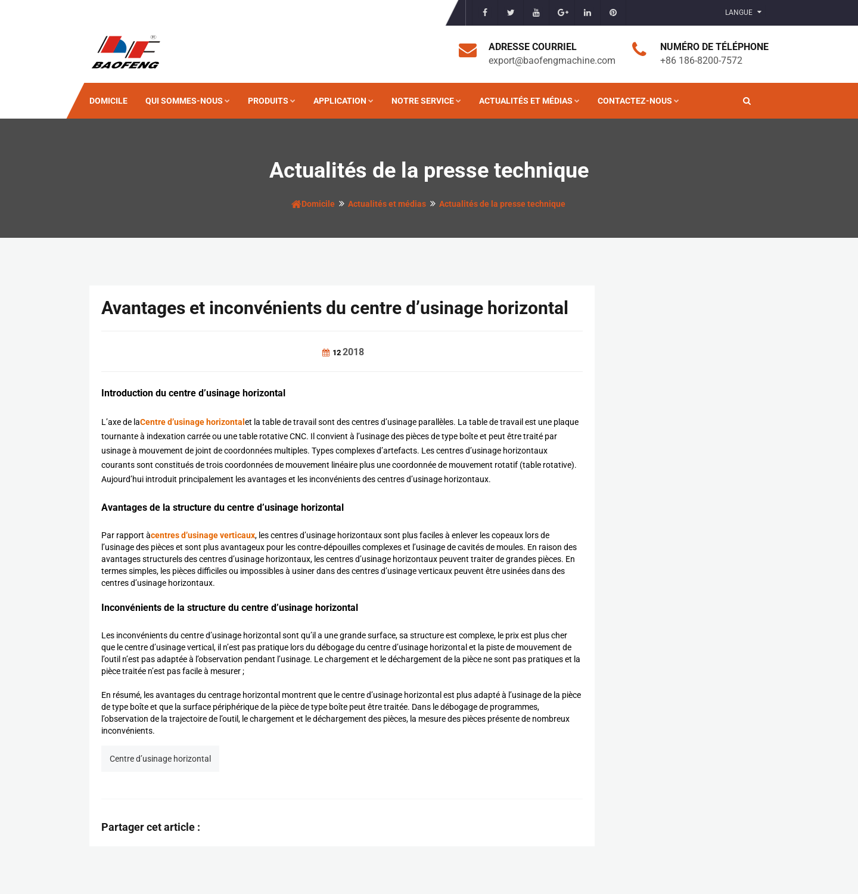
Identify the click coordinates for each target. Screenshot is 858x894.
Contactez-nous (638, 100)
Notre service (426, 100)
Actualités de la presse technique (502, 204)
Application (343, 100)
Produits (272, 100)
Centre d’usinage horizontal (160, 758)
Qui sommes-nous (187, 100)
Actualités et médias (529, 100)
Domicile (108, 100)
